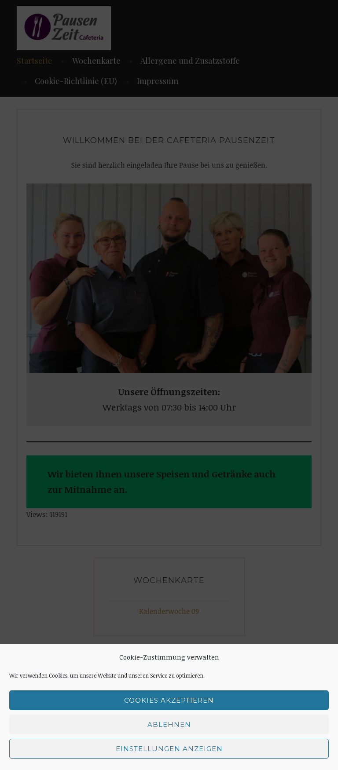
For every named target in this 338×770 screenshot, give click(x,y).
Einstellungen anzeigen (169, 748)
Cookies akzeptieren (169, 700)
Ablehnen (169, 724)
